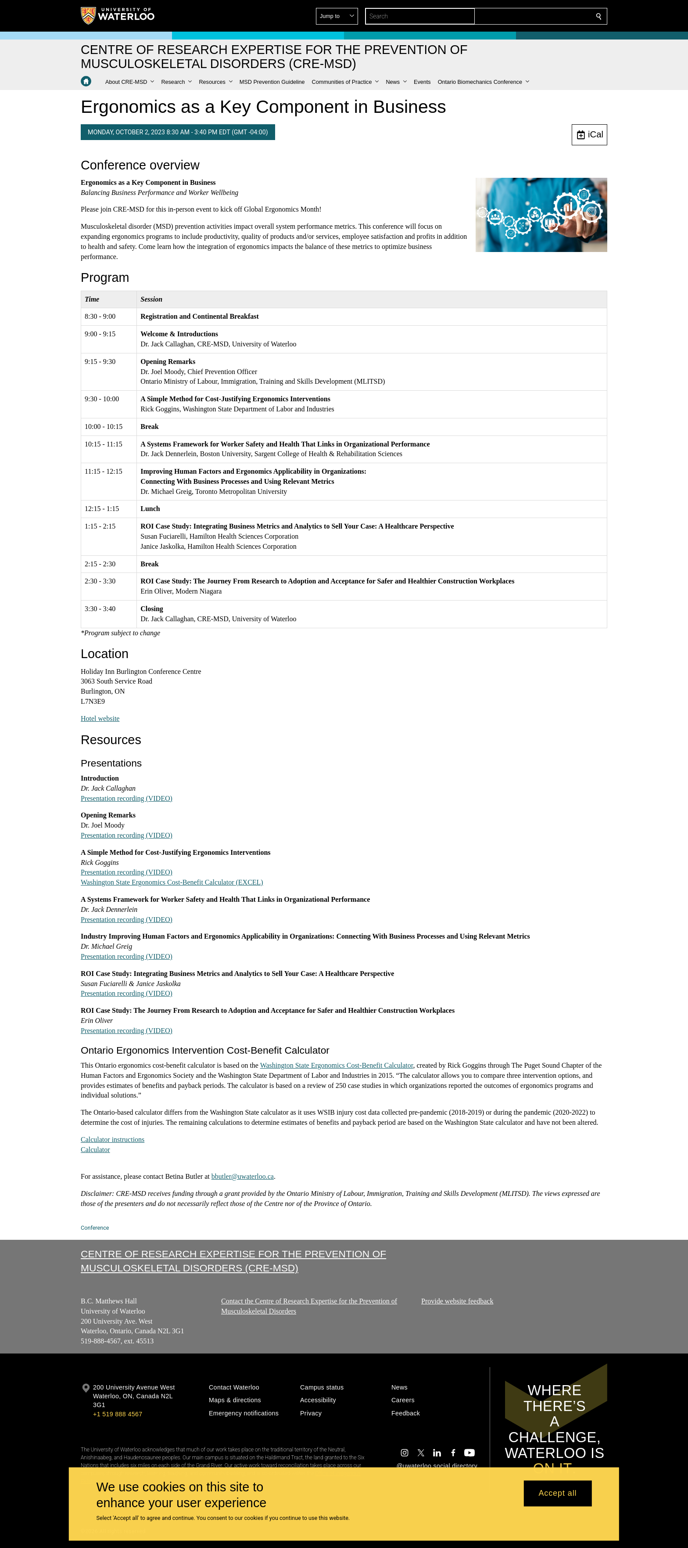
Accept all (557, 1493)
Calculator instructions (112, 1139)
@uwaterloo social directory (437, 1465)
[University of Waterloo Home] (118, 16)
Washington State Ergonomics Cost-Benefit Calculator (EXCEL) (172, 882)
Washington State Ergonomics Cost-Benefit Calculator (336, 1065)
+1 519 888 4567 (117, 1414)
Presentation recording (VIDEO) (126, 798)
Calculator (95, 1149)
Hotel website (100, 718)
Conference (95, 1227)
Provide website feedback (457, 1301)
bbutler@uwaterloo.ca (242, 1176)
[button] (535, 16)
